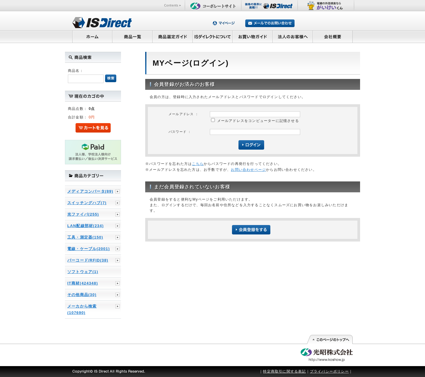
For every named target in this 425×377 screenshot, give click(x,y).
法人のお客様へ (293, 36)
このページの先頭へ (329, 339)
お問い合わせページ (248, 170)
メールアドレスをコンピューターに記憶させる (258, 121)
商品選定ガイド (172, 36)
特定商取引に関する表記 (284, 371)
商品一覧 (132, 36)
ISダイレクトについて (213, 36)
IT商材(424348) (82, 283)
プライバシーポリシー (329, 371)
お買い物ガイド (253, 36)
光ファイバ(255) (83, 214)
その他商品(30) (82, 294)
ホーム (92, 36)
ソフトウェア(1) (82, 271)
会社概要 (333, 36)
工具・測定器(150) (85, 237)
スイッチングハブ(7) (87, 203)
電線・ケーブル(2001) (88, 249)
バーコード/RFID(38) (87, 260)
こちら (198, 164)
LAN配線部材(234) (85, 226)
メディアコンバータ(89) (90, 191)
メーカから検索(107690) (82, 309)
